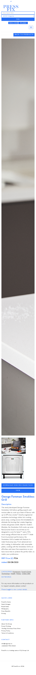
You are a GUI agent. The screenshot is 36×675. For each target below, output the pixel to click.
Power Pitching (6, 626)
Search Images (5, 604)
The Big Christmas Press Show (11, 628)
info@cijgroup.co (6, 643)
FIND (18, 19)
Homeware (17, 572)
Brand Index (5, 606)
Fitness (18, 574)
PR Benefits (5, 609)
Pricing (3, 613)
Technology (5, 574)
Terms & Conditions (7, 633)
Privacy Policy (5, 631)
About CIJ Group (6, 624)
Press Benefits (5, 611)
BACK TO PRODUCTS (24, 34)
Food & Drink (26, 572)
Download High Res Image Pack (18, 485)
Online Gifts (26, 574)
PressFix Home (6, 602)
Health (13, 574)
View (18, 490)
